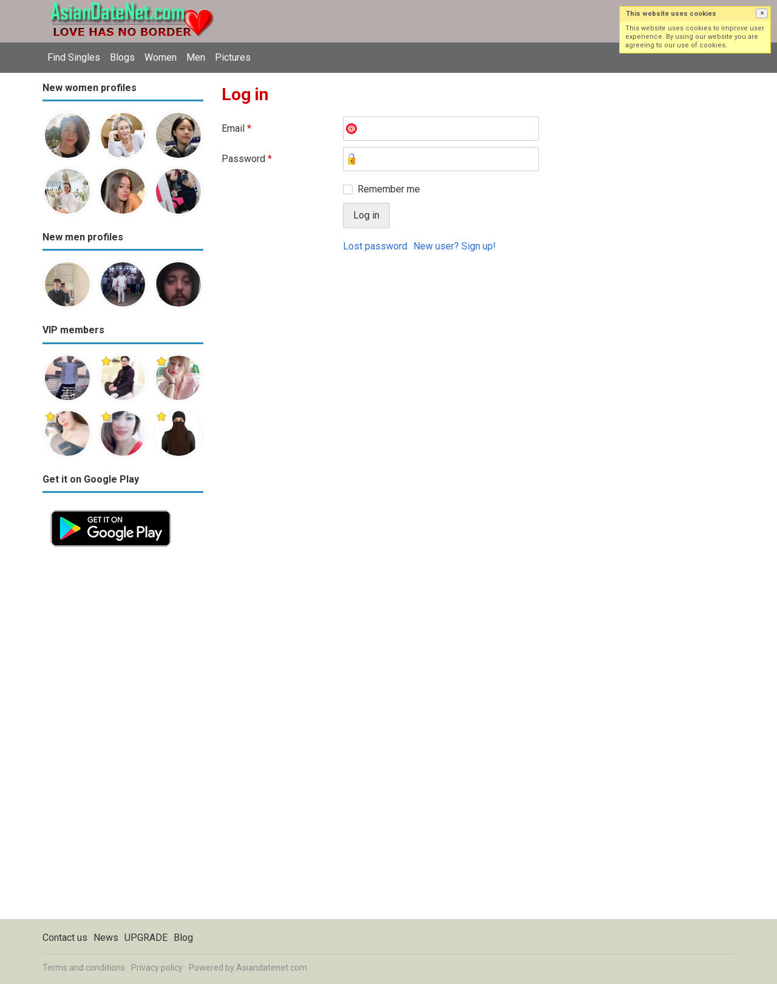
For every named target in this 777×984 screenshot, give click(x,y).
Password (247, 159)
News (105, 937)
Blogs (122, 57)
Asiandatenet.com (271, 967)
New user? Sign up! (454, 246)
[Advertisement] (122, 737)
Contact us (64, 937)
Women (160, 57)
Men (195, 57)
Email (236, 128)
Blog (183, 937)
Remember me (389, 189)
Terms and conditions (83, 967)
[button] (762, 13)
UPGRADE (146, 937)
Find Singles (73, 57)
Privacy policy (157, 967)
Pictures (233, 57)
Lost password (375, 246)
